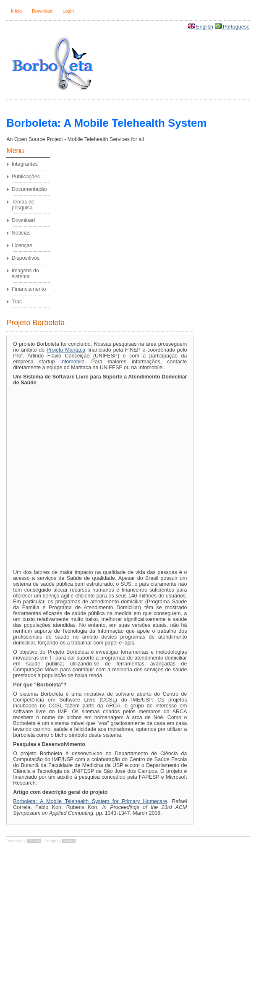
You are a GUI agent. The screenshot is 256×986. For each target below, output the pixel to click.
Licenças (22, 245)
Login (68, 10)
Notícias (21, 233)
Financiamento (29, 289)
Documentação (29, 189)
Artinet (68, 841)
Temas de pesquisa (23, 205)
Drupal (34, 841)
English (204, 27)
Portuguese (236, 27)
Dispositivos (26, 258)
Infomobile (72, 362)
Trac (17, 302)
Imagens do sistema (25, 273)
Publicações (26, 177)
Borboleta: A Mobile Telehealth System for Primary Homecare (90, 801)
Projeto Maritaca (66, 350)
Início (16, 10)
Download (42, 10)
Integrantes (25, 164)
